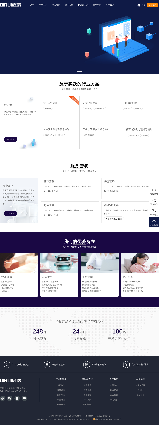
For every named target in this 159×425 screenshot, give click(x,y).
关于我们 (110, 5)
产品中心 (43, 5)
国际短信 (61, 395)
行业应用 (56, 5)
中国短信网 (140, 385)
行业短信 (61, 404)
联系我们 (114, 390)
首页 (32, 5)
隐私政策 (87, 400)
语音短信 (61, 400)
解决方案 (69, 5)
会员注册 (87, 385)
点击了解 (10, 139)
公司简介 (114, 385)
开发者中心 (83, 5)
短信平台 (140, 395)
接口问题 (87, 390)
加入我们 (114, 395)
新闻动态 (114, 400)
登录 (143, 5)
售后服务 (87, 395)
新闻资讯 (97, 5)
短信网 (140, 390)
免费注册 (152, 5)
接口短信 (61, 390)
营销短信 (61, 385)
